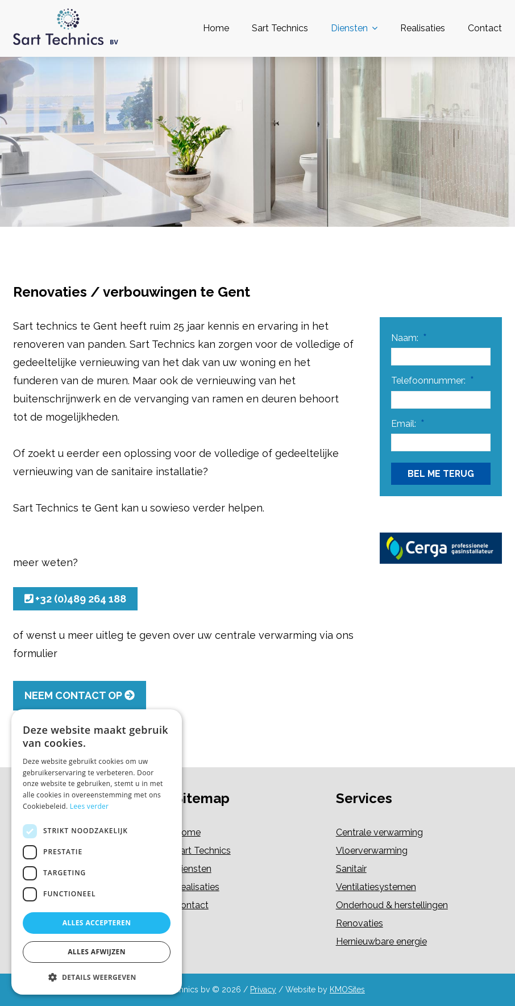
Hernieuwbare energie (381, 941)
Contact (485, 28)
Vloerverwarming (372, 850)
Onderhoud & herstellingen (392, 905)
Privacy (263, 989)
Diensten (349, 28)
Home (216, 28)
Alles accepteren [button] (97, 923)
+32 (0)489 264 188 (75, 599)
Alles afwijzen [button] (97, 952)
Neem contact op (79, 695)
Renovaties (359, 923)
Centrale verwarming (379, 832)
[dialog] (96, 852)
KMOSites (347, 989)
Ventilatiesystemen (376, 887)
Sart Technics (280, 28)
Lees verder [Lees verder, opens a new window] (89, 806)
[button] (97, 976)
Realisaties (422, 28)
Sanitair (351, 868)
